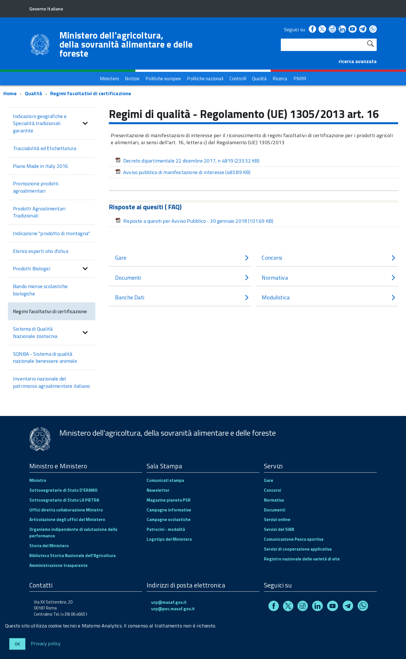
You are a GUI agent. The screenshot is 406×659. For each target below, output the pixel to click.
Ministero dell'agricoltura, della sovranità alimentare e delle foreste (126, 44)
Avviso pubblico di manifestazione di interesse (182, 172)
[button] (85, 123)
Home (10, 93)
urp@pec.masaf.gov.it (173, 608)
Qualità (33, 93)
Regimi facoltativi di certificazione (90, 93)
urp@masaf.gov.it (169, 602)
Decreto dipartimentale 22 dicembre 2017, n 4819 (187, 160)
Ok (17, 644)
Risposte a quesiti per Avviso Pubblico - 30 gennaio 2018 (194, 221)
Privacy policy (46, 643)
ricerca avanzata (358, 61)
